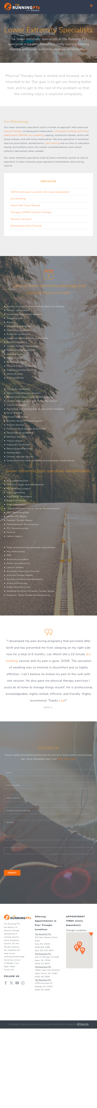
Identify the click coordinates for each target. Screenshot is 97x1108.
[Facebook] (6, 983)
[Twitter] (11, 983)
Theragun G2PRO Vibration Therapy (31, 212)
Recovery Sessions (21, 219)
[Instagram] (23, 983)
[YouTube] (17, 983)
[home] (17, 916)
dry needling (36, 135)
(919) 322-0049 (42, 989)
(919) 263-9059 (42, 976)
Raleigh (9, 963)
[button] (91, 933)
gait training (52, 143)
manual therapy (13, 131)
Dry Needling (18, 198)
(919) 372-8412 (42, 963)
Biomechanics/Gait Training (26, 225)
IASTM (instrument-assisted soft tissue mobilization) (40, 192)
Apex (6, 966)
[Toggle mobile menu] (91, 5)
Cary (17, 963)
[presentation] (24, 862)
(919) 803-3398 (66, 759)
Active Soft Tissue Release (25, 205)
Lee (61, 701)
